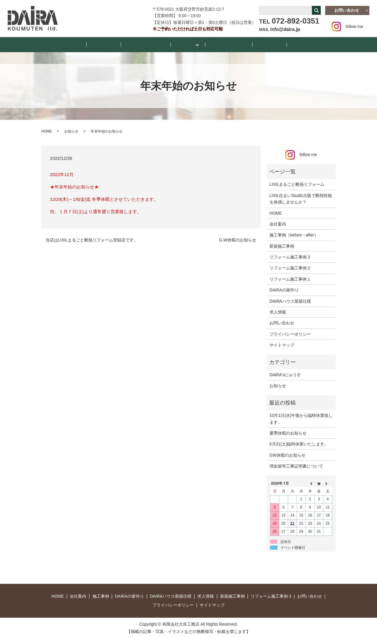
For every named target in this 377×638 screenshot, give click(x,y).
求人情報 (277, 311)
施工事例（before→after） (293, 234)
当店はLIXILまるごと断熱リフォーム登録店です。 (92, 239)
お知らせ (117, 44)
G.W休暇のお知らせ (237, 239)
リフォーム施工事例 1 (289, 278)
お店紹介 (282, 44)
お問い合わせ (346, 10)
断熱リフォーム (223, 44)
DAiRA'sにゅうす (285, 374)
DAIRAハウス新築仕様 (290, 300)
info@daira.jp (285, 29)
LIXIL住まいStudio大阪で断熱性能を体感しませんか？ (300, 198)
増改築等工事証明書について (296, 465)
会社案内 (256, 44)
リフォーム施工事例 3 (289, 256)
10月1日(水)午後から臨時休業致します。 (301, 418)
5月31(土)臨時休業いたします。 (299, 443)
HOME (92, 44)
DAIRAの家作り (284, 289)
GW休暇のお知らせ (287, 454)
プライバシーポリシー (290, 333)
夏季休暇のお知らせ (288, 432)
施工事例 (186, 44)
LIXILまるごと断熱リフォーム (297, 184)
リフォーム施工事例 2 (289, 267)
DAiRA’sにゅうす (151, 44)
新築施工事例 (281, 245)
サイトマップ (281, 344)
